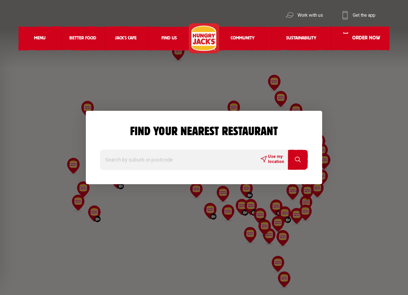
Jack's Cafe (126, 38)
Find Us (169, 38)
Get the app (364, 15)
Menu (40, 38)
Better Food (82, 38)
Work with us (310, 15)
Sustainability (301, 38)
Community (243, 38)
